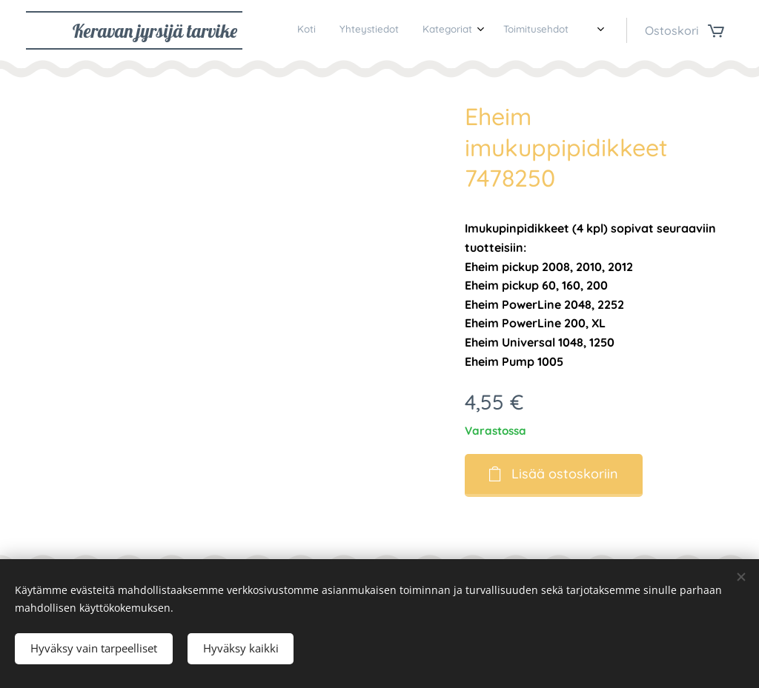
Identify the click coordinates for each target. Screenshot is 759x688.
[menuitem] (501, 30)
